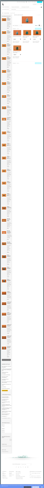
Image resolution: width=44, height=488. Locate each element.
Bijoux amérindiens (5, 6)
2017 (3, 431)
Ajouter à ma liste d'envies (16, 42)
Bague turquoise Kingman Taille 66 (9, 70)
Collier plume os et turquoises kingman (9, 313)
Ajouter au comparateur (16, 43)
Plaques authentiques (15, 6)
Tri (13, 25)
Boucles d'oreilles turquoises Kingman (9, 231)
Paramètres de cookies (19, 478)
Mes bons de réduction (19, 477)
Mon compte (18, 471)
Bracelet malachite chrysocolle (16, 53)
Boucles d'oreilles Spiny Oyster (8, 219)
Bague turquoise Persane (9, 95)
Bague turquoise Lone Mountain (9, 144)
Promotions (4, 444)
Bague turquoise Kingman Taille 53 (9, 32)
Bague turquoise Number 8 (9, 107)
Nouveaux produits (6, 16)
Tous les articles (4, 390)
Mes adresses (18, 475)
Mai (3, 426)
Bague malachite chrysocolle (26, 38)
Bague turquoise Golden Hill (9, 207)
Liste (40, 25)
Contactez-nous (26, 2)
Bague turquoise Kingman (9, 132)
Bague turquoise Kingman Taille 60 (9, 83)
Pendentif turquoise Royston (9, 347)
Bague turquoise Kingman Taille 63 (9, 45)
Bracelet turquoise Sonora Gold (9, 242)
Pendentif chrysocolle (17, 37)
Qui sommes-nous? (5, 9)
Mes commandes (18, 472)
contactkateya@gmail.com (37, 477)
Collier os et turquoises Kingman (9, 302)
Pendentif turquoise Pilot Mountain (9, 118)
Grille (39, 25)
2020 (3, 428)
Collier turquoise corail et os (9, 292)
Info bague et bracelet (25, 6)
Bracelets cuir (4, 476)
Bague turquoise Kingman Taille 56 (9, 19)
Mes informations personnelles (20, 476)
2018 (3, 430)
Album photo (13, 9)
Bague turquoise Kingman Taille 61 (9, 57)
